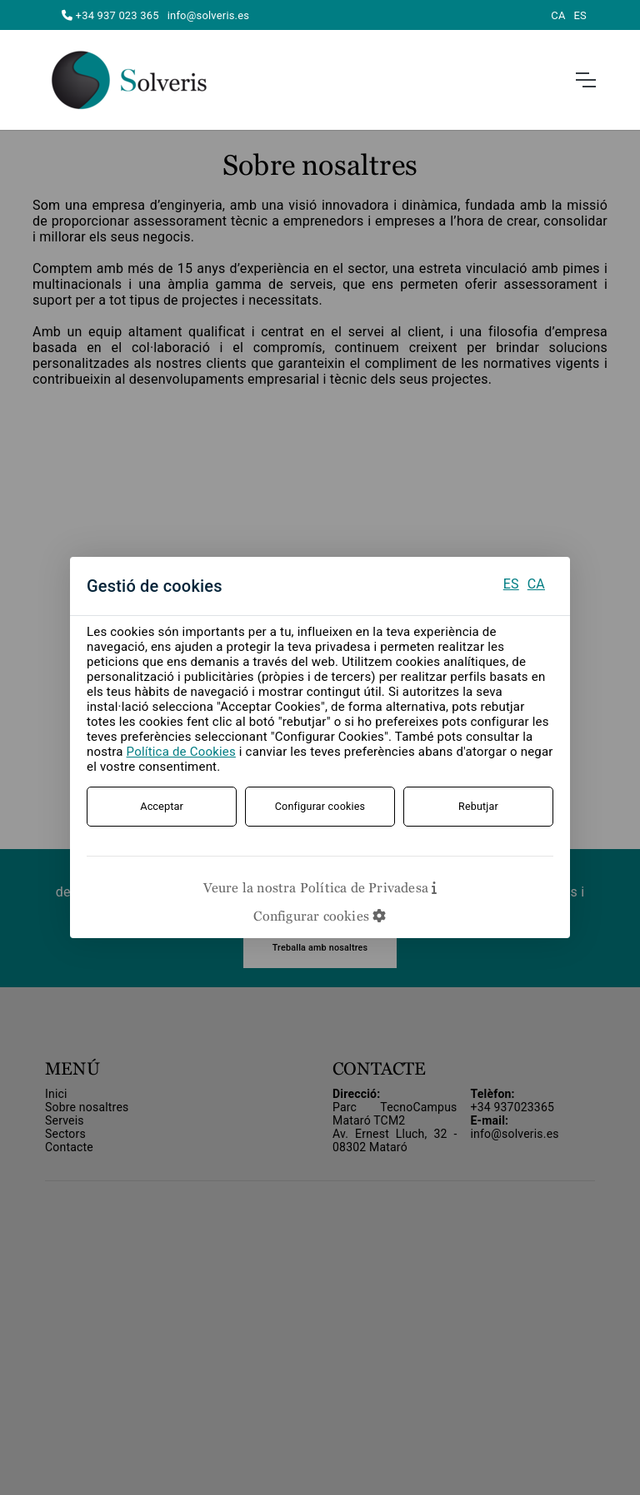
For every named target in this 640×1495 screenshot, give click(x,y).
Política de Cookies (181, 751)
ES (511, 584)
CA (536, 584)
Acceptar (161, 806)
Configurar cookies (320, 806)
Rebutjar (478, 806)
